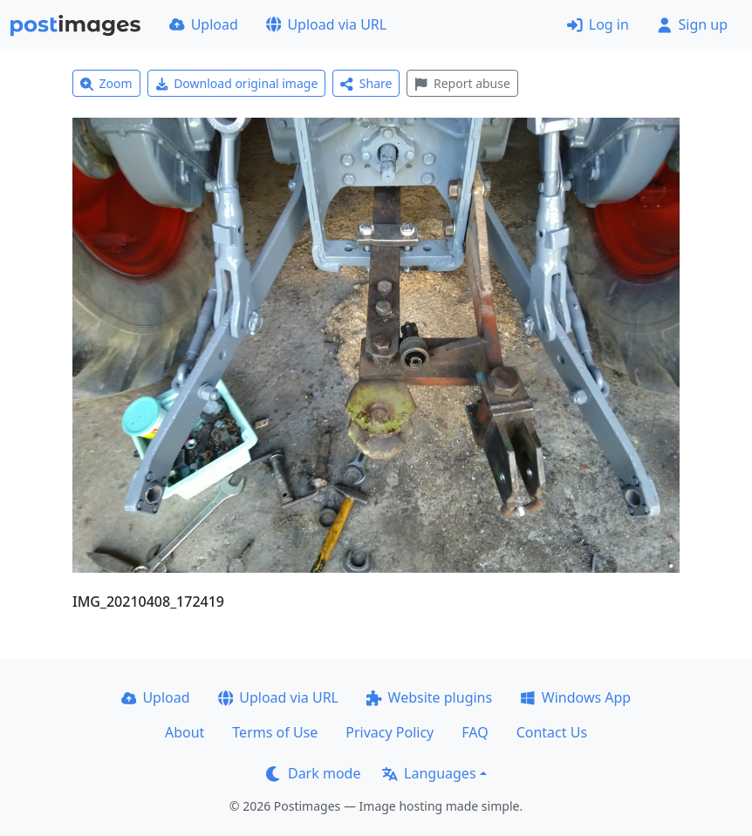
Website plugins (429, 697)
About (184, 732)
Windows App (575, 697)
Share (366, 83)
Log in (598, 24)
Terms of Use (275, 732)
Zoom (106, 83)
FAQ (474, 732)
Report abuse (461, 83)
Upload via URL (326, 24)
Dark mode (313, 773)
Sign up (692, 24)
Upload (203, 24)
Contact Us (551, 732)
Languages (428, 773)
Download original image (236, 83)
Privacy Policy (389, 732)
